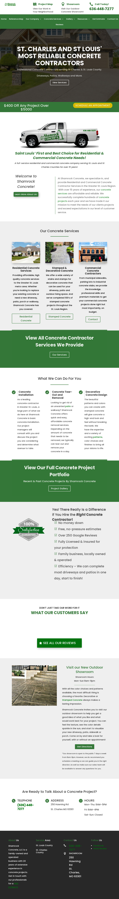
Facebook (98, 845)
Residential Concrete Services (26, 269)
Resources (83, 19)
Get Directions (84, 746)
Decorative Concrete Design (96, 393)
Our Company (32, 19)
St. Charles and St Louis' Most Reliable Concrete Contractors (59, 61)
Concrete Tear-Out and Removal (62, 395)
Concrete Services (52, 19)
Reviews (59, 25)
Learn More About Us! (26, 194)
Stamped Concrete (59, 316)
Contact (93, 319)
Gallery (69, 19)
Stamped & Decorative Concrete (59, 269)
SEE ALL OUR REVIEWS (59, 643)
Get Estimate (98, 19)
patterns (97, 437)
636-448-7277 (101, 9)
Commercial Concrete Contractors (93, 270)
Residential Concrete (26, 318)
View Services (59, 87)
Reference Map (16, 19)
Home (4, 19)
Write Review (100, 848)
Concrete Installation (26, 393)
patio (68, 406)
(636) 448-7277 (25, 807)
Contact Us (112, 19)
